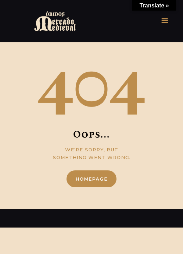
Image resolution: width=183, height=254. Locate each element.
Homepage (92, 179)
